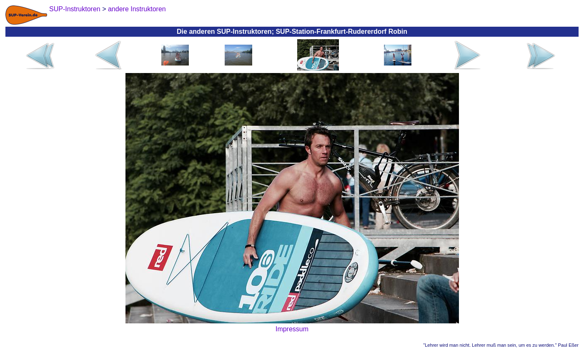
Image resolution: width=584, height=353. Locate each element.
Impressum (292, 329)
